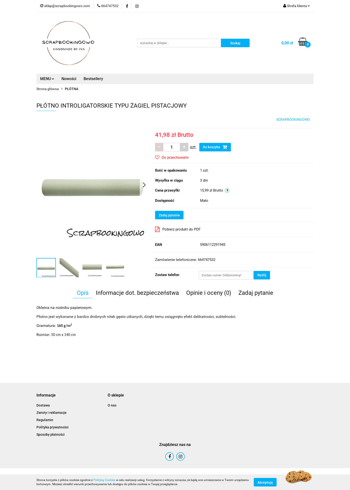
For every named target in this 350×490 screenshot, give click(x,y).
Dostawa (43, 405)
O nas (112, 405)
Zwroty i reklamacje (51, 413)
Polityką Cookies (104, 480)
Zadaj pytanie (169, 215)
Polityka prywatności (52, 427)
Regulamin (44, 420)
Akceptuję (265, 482)
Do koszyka (215, 147)
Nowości (68, 78)
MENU (47, 78)
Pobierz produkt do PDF (178, 229)
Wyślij (261, 275)
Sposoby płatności (50, 434)
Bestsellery (93, 78)
